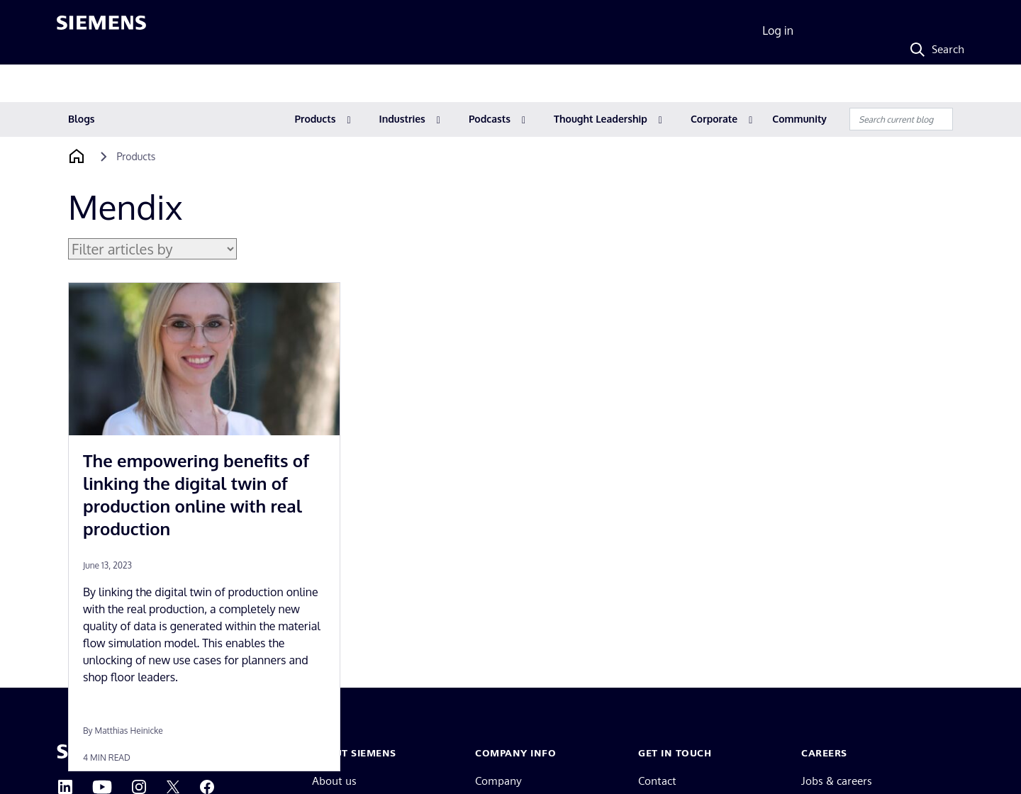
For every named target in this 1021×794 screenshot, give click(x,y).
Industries (402, 119)
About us (334, 781)
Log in (777, 30)
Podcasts (489, 119)
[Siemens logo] (101, 31)
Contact (657, 781)
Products (315, 119)
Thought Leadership (600, 119)
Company (498, 781)
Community (799, 119)
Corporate (714, 119)
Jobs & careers (836, 781)
